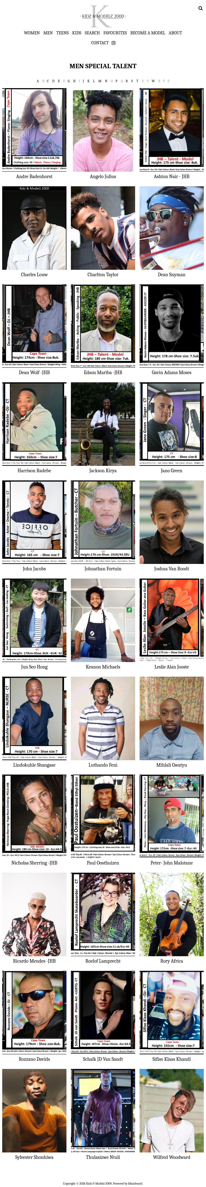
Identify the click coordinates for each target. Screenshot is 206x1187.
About (175, 32)
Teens (62, 32)
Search (92, 32)
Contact (100, 42)
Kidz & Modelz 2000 (103, 16)
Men (48, 32)
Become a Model (147, 32)
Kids (76, 32)
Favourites (115, 32)
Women (32, 32)
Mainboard (135, 1183)
